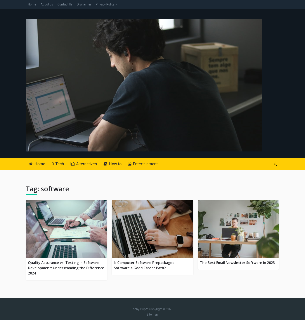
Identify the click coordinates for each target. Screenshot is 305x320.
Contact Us (65, 4)
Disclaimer (84, 4)
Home (32, 4)
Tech (58, 164)
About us (47, 4)
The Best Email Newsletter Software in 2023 (237, 262)
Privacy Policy (105, 4)
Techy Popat (139, 309)
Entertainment (143, 164)
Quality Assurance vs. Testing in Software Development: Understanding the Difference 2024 (66, 268)
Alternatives (84, 164)
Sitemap (152, 314)
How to (112, 164)
